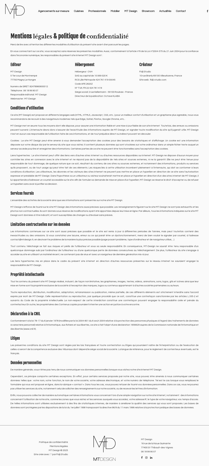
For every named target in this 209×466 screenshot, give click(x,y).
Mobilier (115, 11)
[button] (142, 458)
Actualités (165, 11)
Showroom (148, 11)
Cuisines (79, 11)
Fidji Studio (62, 454)
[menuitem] (53, 11)
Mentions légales (59, 446)
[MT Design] (15, 11)
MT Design (130, 11)
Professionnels (97, 11)
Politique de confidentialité (53, 442)
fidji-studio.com (158, 80)
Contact (181, 11)
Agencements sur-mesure (53, 11)
